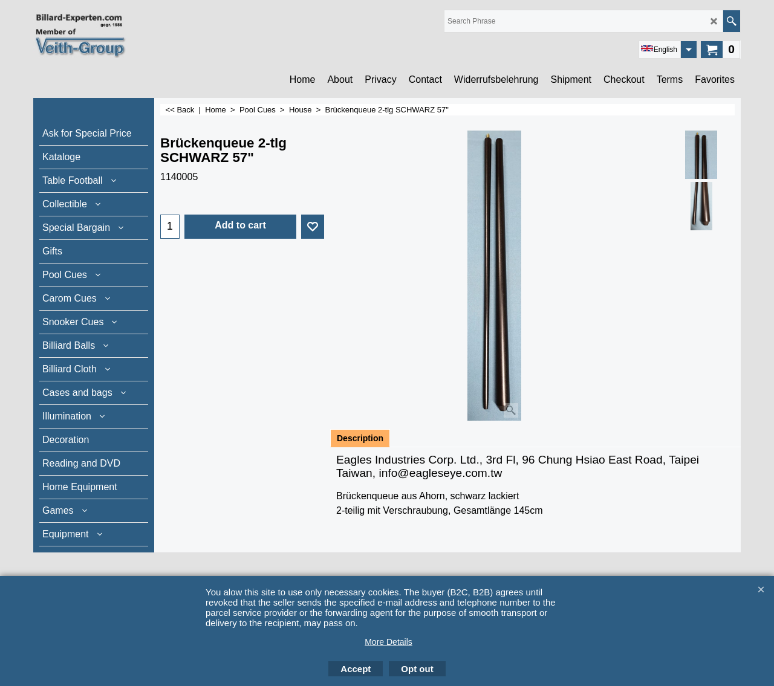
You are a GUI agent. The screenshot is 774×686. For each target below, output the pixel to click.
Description (360, 438)
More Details (388, 642)
